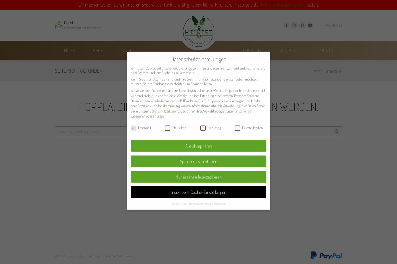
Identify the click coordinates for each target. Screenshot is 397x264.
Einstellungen (243, 100)
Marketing (210, 117)
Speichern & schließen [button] (198, 150)
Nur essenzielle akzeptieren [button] (199, 166)
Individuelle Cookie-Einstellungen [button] (198, 181)
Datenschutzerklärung (164, 100)
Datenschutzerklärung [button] (200, 192)
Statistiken (175, 117)
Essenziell (141, 117)
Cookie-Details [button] (179, 192)
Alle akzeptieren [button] (198, 135)
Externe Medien (249, 117)
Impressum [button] (220, 192)
